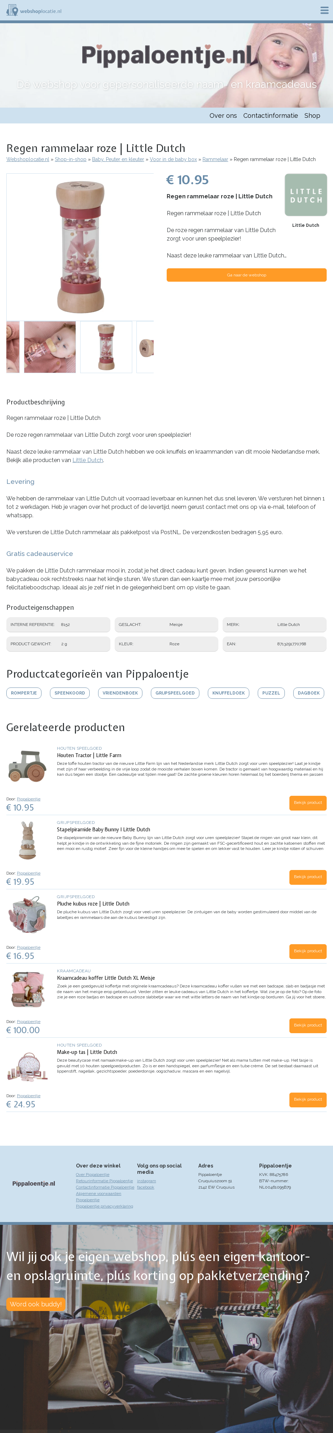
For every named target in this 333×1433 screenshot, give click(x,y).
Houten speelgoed (79, 748)
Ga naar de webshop (246, 275)
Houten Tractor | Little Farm (89, 755)
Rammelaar (215, 159)
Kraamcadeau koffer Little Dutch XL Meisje (106, 978)
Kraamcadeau (74, 970)
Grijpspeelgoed (76, 822)
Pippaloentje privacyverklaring (104, 1206)
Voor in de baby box (173, 159)
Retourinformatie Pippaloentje (104, 1180)
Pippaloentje (28, 799)
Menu (324, 10)
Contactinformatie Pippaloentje (105, 1187)
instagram (146, 1180)
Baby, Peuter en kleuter (118, 159)
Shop (312, 115)
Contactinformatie (270, 115)
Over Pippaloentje (92, 1174)
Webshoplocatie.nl (27, 159)
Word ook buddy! (36, 1304)
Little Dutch (305, 225)
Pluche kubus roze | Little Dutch (93, 904)
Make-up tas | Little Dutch (87, 1052)
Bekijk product (308, 802)
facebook (145, 1187)
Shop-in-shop (71, 159)
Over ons (223, 115)
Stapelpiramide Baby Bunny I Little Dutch (103, 829)
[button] (80, 247)
